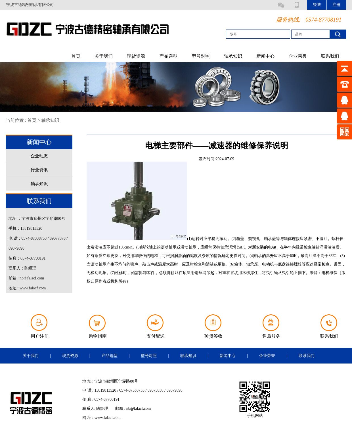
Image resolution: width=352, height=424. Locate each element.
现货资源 (136, 56)
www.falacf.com (33, 288)
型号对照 (201, 56)
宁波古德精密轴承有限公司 (30, 5)
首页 (75, 56)
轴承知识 (233, 56)
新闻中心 (265, 56)
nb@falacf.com (32, 278)
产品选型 (168, 56)
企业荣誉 (298, 56)
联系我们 (330, 56)
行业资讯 (39, 170)
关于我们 (104, 56)
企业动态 (39, 156)
